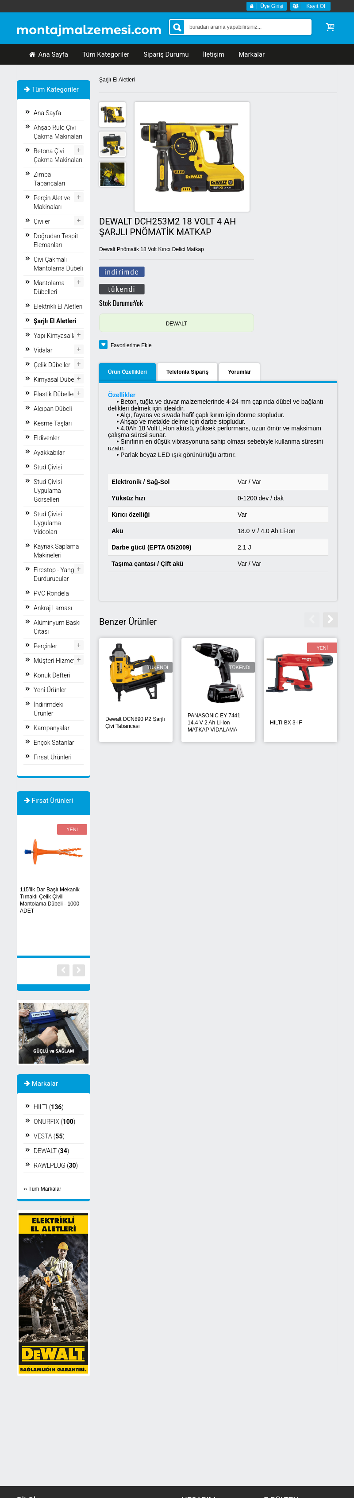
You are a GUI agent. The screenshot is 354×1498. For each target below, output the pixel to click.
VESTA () (49, 1136)
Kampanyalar (51, 728)
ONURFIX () (54, 1121)
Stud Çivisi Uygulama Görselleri (48, 490)
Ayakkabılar (49, 452)
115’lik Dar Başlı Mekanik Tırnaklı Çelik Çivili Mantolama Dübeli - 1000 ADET (50, 900)
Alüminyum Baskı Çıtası (57, 627)
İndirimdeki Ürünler (49, 709)
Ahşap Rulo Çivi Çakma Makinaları (58, 132)
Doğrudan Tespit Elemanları (56, 240)
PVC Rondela (51, 593)
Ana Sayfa (48, 54)
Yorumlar (239, 372)
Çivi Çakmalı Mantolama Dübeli (58, 264)
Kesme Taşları (53, 423)
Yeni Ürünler (50, 689)
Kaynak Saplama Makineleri (56, 551)
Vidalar (43, 350)
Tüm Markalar (44, 1189)
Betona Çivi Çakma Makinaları (58, 155)
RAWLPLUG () (56, 1165)
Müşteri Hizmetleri (58, 660)
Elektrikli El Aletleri (58, 306)
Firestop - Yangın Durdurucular (56, 574)
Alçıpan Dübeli (53, 408)
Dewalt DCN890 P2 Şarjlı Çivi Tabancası (135, 722)
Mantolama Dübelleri (49, 287)
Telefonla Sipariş (187, 372)
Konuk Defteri (52, 675)
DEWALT (177, 324)
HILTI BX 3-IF (286, 723)
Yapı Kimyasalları (57, 335)
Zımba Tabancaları (49, 179)
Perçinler (46, 646)
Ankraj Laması (53, 608)
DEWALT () (51, 1150)
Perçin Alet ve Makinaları (52, 202)
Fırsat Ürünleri (53, 757)
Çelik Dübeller (52, 364)
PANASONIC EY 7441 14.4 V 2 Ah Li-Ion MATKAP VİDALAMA (214, 722)
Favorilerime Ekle (131, 345)
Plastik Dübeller (54, 394)
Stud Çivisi (48, 467)
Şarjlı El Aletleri (117, 80)
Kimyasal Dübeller (58, 379)
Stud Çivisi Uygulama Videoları (48, 523)
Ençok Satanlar (54, 742)
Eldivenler (47, 437)
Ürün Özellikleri (127, 372)
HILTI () (49, 1107)
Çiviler (42, 221)
